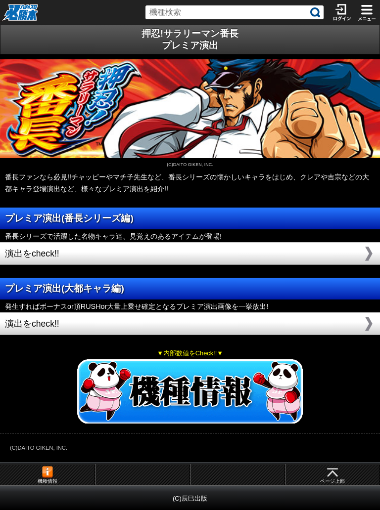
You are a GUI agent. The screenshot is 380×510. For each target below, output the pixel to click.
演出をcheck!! (32, 253)
